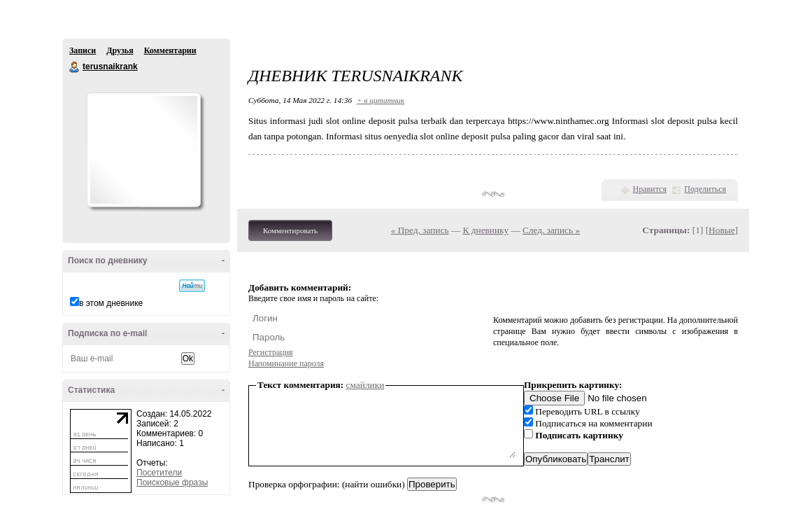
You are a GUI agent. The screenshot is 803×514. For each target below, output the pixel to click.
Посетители (159, 473)
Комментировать (290, 230)
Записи (82, 50)
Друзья (119, 50)
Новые (721, 230)
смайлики (365, 385)
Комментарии (170, 50)
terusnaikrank (74, 67)
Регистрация (270, 352)
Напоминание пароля (286, 363)
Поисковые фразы (172, 482)
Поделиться (705, 189)
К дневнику (486, 230)
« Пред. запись (420, 230)
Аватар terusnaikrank (143, 149)
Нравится (650, 189)
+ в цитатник (380, 100)
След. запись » (551, 230)
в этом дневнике (111, 303)
